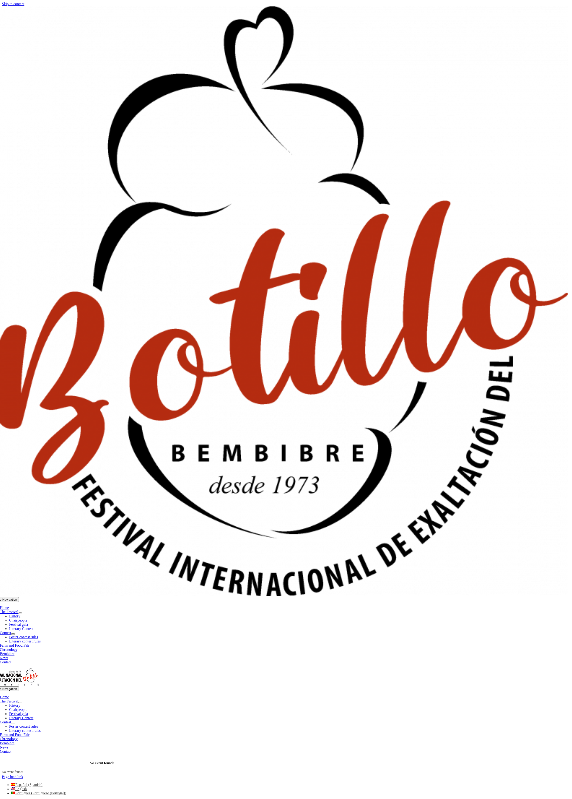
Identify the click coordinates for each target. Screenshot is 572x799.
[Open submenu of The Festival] (20, 613)
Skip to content (13, 4)
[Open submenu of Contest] (13, 634)
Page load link (12, 777)
